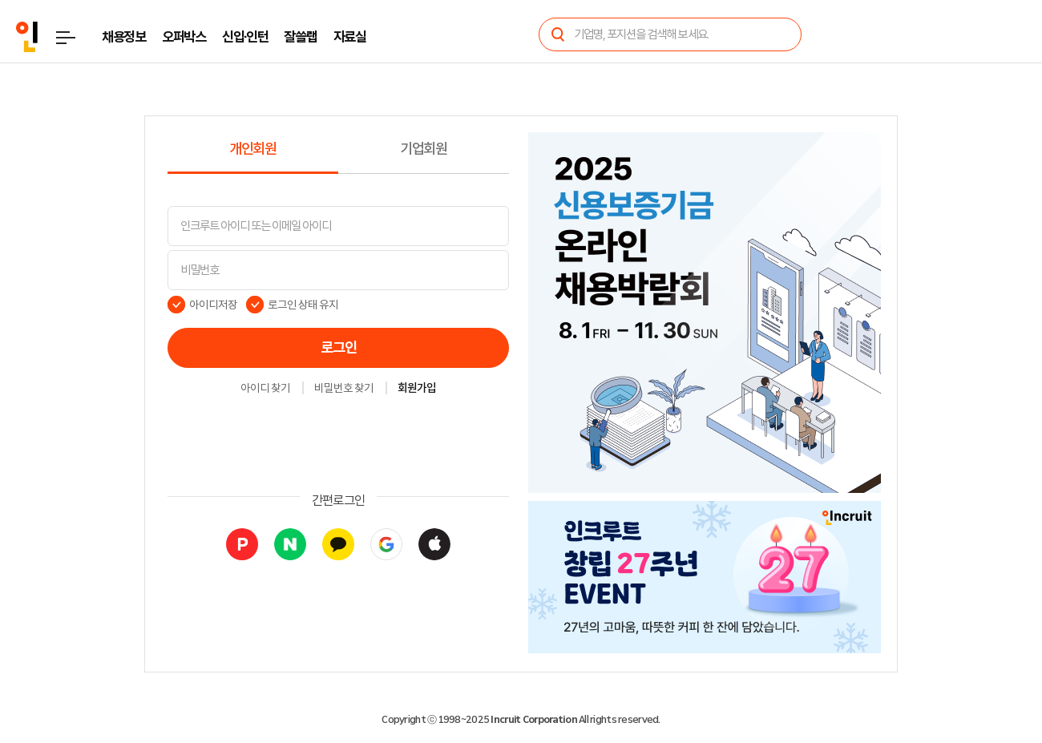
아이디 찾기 (265, 389)
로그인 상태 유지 (303, 304)
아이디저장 (213, 304)
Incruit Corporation (533, 719)
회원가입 (417, 389)
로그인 (339, 347)
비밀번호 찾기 (344, 389)
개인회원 (253, 149)
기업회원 (423, 149)
